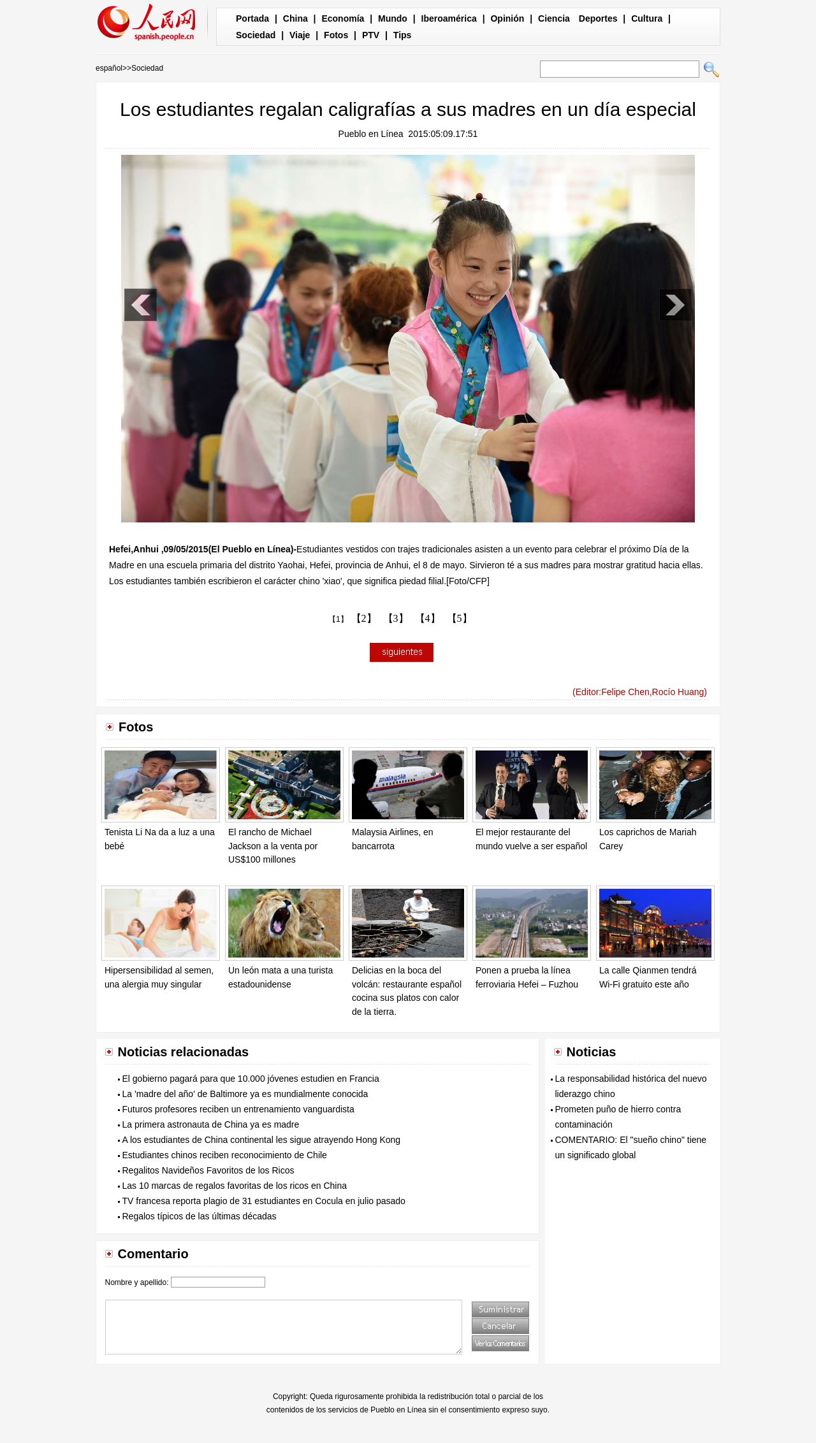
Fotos (336, 35)
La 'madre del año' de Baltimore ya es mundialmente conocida (245, 1094)
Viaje (299, 35)
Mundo (392, 18)
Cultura (646, 18)
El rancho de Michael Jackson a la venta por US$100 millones (272, 846)
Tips (402, 35)
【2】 (364, 618)
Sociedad (255, 35)
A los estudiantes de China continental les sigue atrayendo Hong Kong (261, 1140)
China (295, 18)
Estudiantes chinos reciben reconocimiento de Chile (224, 1155)
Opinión (507, 18)
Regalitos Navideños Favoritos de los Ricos (208, 1170)
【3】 (396, 618)
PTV (370, 35)
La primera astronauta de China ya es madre (211, 1124)
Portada (252, 18)
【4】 (428, 618)
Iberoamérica (449, 18)
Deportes (598, 18)
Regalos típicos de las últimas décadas (199, 1216)
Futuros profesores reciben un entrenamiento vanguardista (238, 1109)
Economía (342, 18)
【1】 (338, 619)
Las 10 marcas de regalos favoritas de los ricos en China (234, 1186)
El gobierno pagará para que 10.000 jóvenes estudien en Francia (250, 1078)
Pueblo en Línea (371, 134)
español (109, 68)
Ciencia (554, 18)
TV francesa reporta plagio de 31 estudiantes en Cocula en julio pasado (263, 1201)
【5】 (459, 618)
